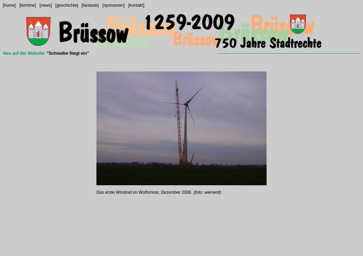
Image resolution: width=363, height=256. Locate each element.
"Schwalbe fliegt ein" (67, 53)
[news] (45, 5)
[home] (9, 5)
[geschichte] (66, 5)
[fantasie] (90, 5)
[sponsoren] (113, 5)
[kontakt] (136, 5)
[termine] (27, 5)
